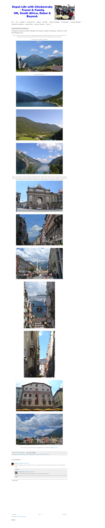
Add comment (15, 480)
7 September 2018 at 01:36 (23, 463)
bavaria (20, 454)
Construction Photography (76, 22)
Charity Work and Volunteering (17, 24)
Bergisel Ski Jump (54, 447)
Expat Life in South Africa (39, 24)
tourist (40, 454)
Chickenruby (21, 471)
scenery (37, 454)
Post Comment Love (31, 22)
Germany (29, 454)
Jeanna (16, 463)
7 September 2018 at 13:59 (29, 471)
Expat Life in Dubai (29, 24)
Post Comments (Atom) (21, 516)
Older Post (65, 514)
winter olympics (46, 454)
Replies (17, 469)
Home (13, 22)
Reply (16, 466)
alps (15, 454)
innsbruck (33, 454)
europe (26, 454)
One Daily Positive (65, 22)
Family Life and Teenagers (54, 22)
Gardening (38, 22)
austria (18, 454)
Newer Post (14, 514)
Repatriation (22, 22)
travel (42, 454)
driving (23, 454)
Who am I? (48, 24)
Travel (17, 22)
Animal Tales (44, 22)
